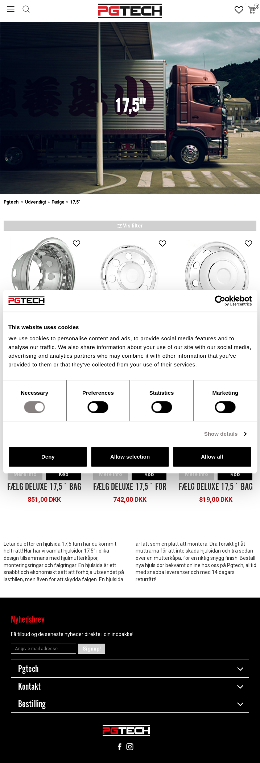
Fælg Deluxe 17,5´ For (129, 487)
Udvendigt (35, 202)
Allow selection (130, 457)
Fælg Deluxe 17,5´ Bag (44, 487)
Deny (48, 457)
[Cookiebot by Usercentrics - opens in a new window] (220, 300)
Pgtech (12, 202)
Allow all (212, 457)
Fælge (58, 202)
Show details (221, 434)
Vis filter (130, 226)
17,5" (75, 202)
